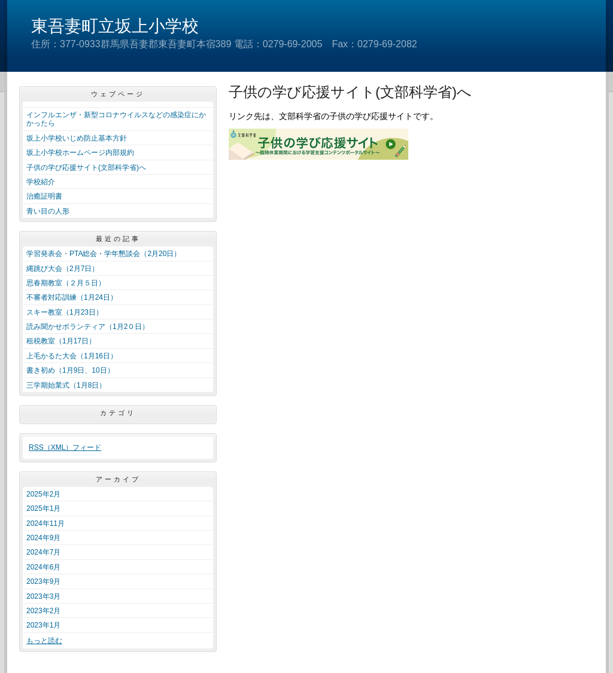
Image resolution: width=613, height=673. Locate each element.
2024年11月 (45, 523)
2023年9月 (43, 581)
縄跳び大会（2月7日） (62, 268)
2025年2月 (43, 494)
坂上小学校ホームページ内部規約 (80, 152)
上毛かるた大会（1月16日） (71, 356)
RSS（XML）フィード (65, 447)
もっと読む (44, 641)
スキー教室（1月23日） (64, 312)
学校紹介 (40, 182)
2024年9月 (43, 538)
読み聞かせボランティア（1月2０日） (87, 326)
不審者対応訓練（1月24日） (71, 297)
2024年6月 (43, 567)
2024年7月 (43, 552)
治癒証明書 (44, 196)
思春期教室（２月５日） (65, 283)
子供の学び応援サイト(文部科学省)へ (86, 167)
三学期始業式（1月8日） (66, 385)
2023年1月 (43, 625)
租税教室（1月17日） (61, 341)
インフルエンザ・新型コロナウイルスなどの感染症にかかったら (116, 119)
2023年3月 (43, 596)
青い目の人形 (47, 211)
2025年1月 (43, 508)
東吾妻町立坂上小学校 (115, 26)
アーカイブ (118, 479)
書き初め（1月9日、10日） (70, 370)
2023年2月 (43, 611)
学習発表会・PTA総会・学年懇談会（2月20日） (103, 253)
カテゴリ (118, 412)
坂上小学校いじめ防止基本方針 (76, 138)
